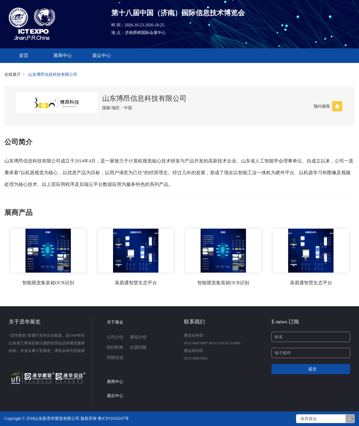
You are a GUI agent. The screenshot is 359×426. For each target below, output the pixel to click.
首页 (23, 55)
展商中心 (62, 55)
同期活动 (115, 357)
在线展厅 (12, 74)
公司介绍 (115, 337)
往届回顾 (138, 347)
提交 (312, 369)
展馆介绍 (138, 337)
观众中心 (101, 55)
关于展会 (115, 322)
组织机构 (115, 347)
